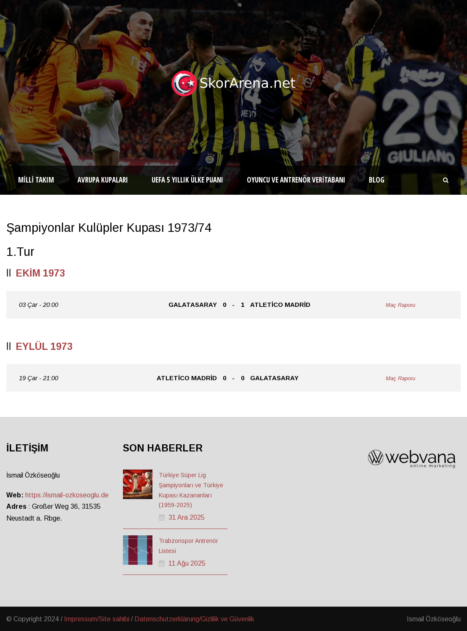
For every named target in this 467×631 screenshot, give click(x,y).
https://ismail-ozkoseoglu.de (67, 495)
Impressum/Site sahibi (96, 619)
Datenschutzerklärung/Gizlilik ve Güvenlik (194, 619)
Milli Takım (36, 180)
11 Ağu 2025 (186, 563)
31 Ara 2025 (186, 517)
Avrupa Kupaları (102, 180)
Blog (376, 180)
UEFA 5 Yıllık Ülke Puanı (187, 180)
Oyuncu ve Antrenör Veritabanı (296, 180)
